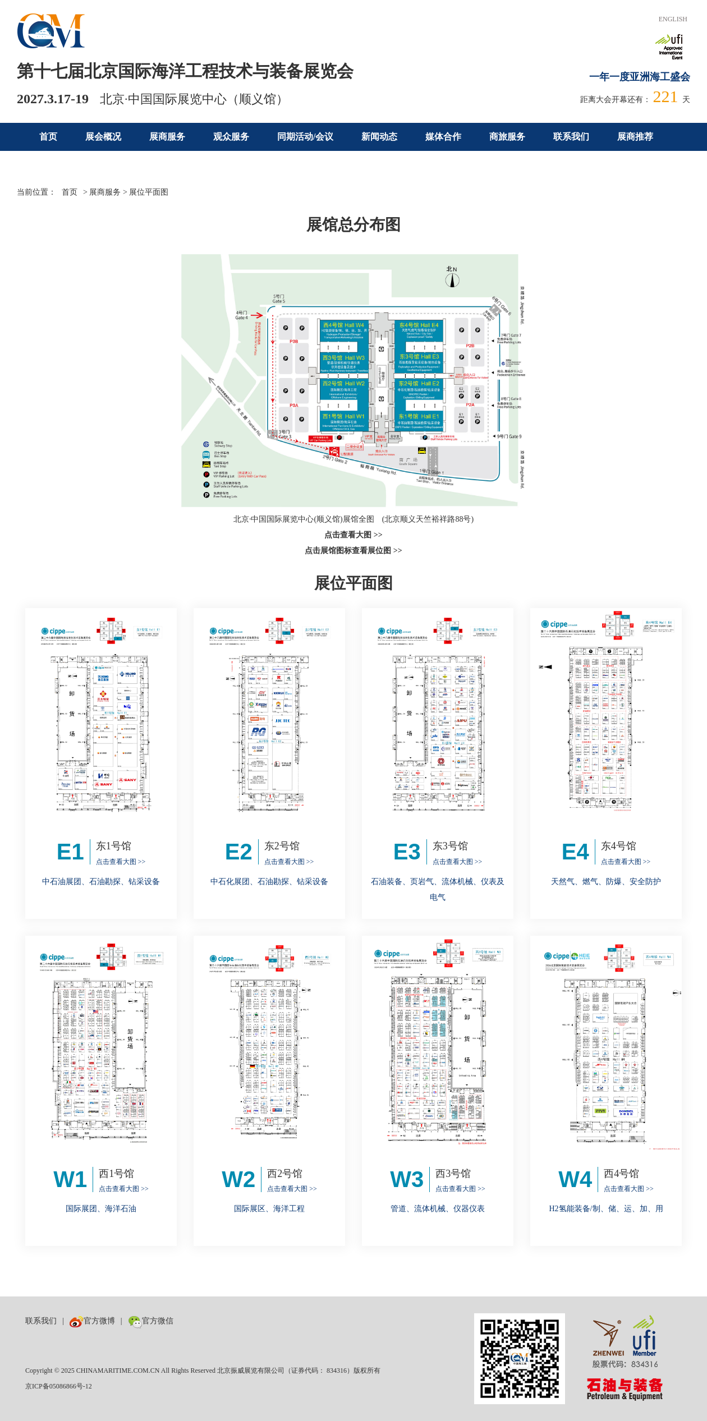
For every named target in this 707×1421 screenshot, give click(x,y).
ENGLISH (673, 19)
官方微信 (150, 1321)
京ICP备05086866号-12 (58, 1386)
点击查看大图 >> (121, 862)
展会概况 (103, 136)
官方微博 (92, 1321)
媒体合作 (443, 136)
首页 (48, 136)
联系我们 (571, 136)
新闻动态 (379, 136)
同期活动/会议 (305, 136)
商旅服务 (507, 136)
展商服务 (167, 136)
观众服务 (231, 136)
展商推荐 (635, 136)
